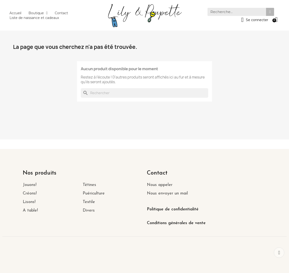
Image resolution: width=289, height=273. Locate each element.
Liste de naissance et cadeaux (34, 18)
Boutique (38, 13)
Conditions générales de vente (176, 223)
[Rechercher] (144, 93)
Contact (61, 13)
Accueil (15, 13)
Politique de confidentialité (173, 209)
